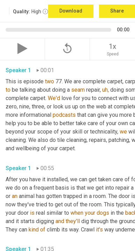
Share (117, 11)
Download (70, 11)
